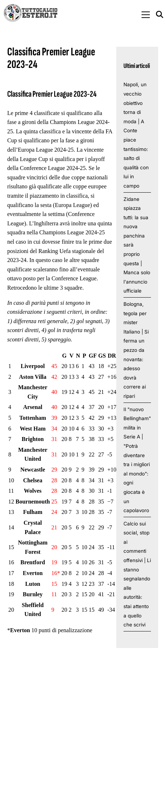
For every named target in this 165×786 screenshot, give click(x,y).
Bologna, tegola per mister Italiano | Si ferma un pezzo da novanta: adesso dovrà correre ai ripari (136, 350)
